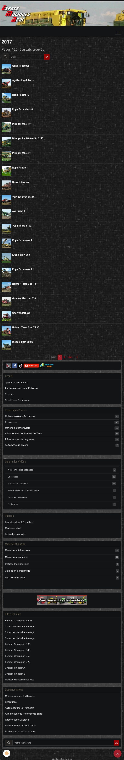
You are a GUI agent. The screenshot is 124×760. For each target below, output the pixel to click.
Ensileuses (11, 419)
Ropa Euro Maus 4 (22, 109)
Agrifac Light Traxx (23, 80)
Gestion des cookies (62, 756)
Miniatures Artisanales (17, 547)
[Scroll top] (118, 753)
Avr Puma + (18, 209)
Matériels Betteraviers (17, 424)
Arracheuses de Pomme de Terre (23, 430)
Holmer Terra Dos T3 (24, 281)
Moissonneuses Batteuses (20, 413)
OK (47, 56)
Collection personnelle (17, 567)
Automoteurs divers (16, 442)
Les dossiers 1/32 (15, 574)
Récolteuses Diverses (62, 494)
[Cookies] (6, 753)
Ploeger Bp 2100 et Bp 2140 (27, 137)
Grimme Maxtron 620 (24, 296)
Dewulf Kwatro (20, 181)
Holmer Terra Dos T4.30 (25, 324)
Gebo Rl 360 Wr (20, 65)
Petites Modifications (17, 561)
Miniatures (62, 501)
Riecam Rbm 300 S (22, 339)
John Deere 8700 (21, 224)
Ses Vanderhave (21, 310)
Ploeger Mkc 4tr (21, 123)
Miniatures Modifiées (16, 554)
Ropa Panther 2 (21, 94)
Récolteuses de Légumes (19, 436)
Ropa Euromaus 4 (22, 238)
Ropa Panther (20, 166)
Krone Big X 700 (21, 253)
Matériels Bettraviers (62, 480)
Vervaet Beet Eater (23, 195)
